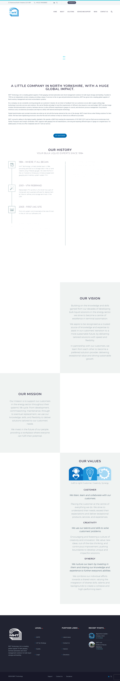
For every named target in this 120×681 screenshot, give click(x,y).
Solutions (70, 11)
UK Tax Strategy (41, 643)
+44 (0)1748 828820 (41, 2)
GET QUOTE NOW (60, 143)
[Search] (111, 12)
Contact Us (72, 2)
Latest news (67, 637)
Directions (66, 655)
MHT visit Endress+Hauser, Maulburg (101, 645)
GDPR (38, 637)
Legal (38, 655)
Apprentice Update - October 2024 (102, 635)
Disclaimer (69, 676)
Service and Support (84, 11)
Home (55, 11)
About (62, 11)
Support (50, 676)
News (95, 11)
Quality (38, 649)
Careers (65, 649)
